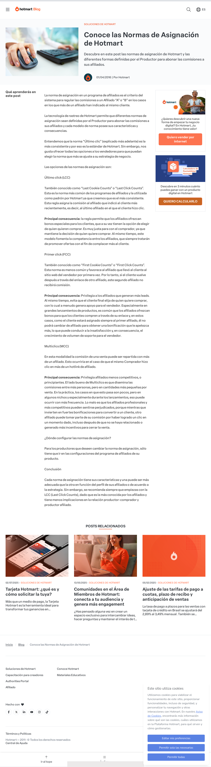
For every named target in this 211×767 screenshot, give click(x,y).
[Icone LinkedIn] (24, 712)
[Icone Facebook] (9, 712)
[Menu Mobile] (8, 9)
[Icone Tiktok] (47, 712)
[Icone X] (16, 712)
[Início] (27, 8)
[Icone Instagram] (39, 712)
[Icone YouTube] (32, 712)
